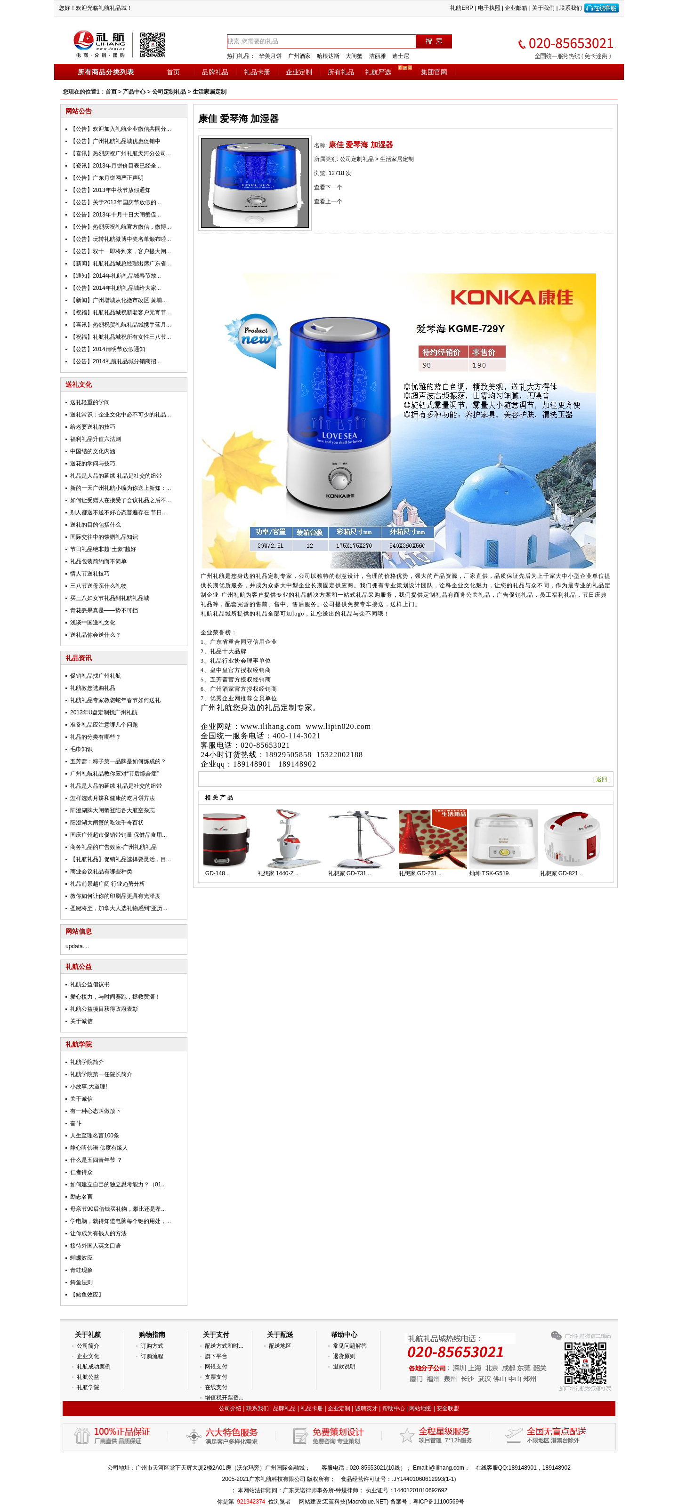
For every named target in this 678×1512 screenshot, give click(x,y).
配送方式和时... (224, 1346)
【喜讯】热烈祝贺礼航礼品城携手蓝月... (120, 324)
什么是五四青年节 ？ (96, 1160)
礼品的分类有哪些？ (95, 737)
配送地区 (280, 1346)
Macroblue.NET (367, 1501)
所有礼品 (341, 72)
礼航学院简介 (87, 1062)
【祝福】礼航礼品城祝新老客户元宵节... (120, 312)
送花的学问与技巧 (92, 463)
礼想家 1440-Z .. (282, 873)
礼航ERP (461, 8)
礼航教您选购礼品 (92, 688)
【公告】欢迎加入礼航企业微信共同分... (120, 129)
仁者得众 (81, 1172)
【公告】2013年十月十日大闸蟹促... (115, 214)
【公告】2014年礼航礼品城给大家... (115, 288)
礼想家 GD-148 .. (212, 873)
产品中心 (134, 91)
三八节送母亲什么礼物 (98, 586)
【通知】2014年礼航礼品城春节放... (115, 275)
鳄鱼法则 (81, 1282)
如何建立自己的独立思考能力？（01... (118, 1184)
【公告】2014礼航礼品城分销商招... (115, 361)
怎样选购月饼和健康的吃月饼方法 (112, 798)
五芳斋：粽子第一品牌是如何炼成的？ (118, 761)
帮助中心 (393, 1408)
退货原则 (344, 1356)
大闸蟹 (354, 56)
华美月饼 (270, 56)
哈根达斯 (328, 56)
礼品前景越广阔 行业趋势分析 (107, 883)
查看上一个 (328, 201)
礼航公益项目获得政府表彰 (104, 1009)
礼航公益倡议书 (90, 984)
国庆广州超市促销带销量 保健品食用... (118, 835)
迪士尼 (400, 56)
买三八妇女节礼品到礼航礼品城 (109, 598)
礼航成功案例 (94, 1366)
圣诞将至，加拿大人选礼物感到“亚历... (118, 908)
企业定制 (299, 72)
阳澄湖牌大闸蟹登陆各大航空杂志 (112, 810)
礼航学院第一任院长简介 (101, 1074)
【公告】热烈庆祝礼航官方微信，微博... (120, 227)
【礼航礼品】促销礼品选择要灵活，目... (120, 859)
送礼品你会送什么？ (95, 635)
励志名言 (81, 1196)
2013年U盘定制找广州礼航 (103, 712)
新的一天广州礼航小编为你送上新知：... (120, 488)
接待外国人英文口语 (95, 1245)
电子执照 (489, 8)
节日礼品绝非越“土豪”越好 (103, 549)
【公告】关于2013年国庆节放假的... (115, 202)
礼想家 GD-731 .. (353, 873)
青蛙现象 (81, 1270)
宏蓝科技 (334, 1501)
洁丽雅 (377, 56)
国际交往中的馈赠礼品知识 (104, 537)
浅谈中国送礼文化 (92, 622)
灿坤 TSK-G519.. (495, 873)
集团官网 (434, 72)
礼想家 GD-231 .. (424, 873)
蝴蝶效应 (81, 1258)
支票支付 (216, 1377)
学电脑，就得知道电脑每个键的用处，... (120, 1221)
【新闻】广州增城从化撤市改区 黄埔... (118, 300)
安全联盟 (447, 1408)
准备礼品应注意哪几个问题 (104, 724)
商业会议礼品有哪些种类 (101, 871)
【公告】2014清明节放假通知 (107, 349)
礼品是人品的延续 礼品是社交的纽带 (116, 475)
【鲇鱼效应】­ (87, 1294)
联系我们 (570, 8)
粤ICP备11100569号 (438, 1501)
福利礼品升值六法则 (95, 439)
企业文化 (88, 1356)
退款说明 (344, 1366)
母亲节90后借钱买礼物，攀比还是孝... (118, 1209)
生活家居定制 (209, 91)
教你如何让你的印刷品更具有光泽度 (115, 896)
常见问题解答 (350, 1346)
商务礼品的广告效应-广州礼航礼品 (113, 847)
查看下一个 (328, 187)
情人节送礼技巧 (90, 573)
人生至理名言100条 (94, 1135)
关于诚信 (81, 1021)
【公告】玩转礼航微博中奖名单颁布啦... (120, 239)
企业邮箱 (516, 8)
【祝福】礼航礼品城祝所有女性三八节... (120, 337)
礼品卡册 (257, 72)
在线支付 (216, 1387)
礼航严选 (378, 72)
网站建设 (310, 1501)
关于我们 (543, 8)
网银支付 (216, 1366)
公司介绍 (230, 1408)
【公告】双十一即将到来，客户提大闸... (120, 251)
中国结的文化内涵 (92, 451)
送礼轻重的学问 (90, 402)
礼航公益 (88, 1377)
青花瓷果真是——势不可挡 (104, 610)
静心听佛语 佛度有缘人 (99, 1147)
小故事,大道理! (88, 1086)
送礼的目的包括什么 (95, 524)
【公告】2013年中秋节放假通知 (110, 190)
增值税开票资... (224, 1397)
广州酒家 (299, 56)
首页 (173, 72)
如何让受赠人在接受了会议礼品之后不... (120, 500)
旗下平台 (216, 1356)
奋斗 (75, 1123)
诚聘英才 (366, 1408)
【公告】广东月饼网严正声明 (107, 178)
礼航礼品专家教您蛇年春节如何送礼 (115, 700)
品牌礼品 (215, 72)
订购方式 (152, 1346)
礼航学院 (88, 1387)
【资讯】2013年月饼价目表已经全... (115, 165)
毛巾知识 (81, 749)
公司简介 (88, 1346)
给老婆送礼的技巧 (92, 427)
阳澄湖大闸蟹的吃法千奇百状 (107, 822)
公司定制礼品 (169, 91)
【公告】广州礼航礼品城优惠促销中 (115, 141)
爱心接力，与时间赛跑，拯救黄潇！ (115, 996)
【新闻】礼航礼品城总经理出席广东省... (120, 263)
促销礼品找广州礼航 (95, 675)
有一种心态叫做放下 (95, 1111)
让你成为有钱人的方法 (98, 1233)
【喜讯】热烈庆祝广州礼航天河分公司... (120, 153)
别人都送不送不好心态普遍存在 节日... (118, 512)
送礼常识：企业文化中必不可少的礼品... (120, 414)
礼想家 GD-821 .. (565, 873)
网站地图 (420, 1408)
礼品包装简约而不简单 (98, 561)
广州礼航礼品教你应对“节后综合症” (114, 773)
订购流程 (152, 1356)
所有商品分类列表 (106, 72)
